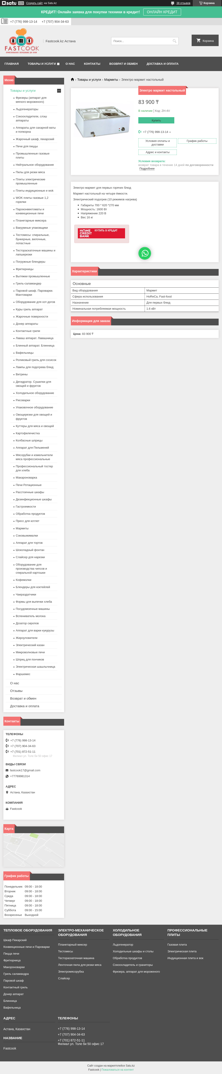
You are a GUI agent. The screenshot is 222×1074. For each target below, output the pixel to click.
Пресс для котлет (27, 521)
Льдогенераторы (27, 109)
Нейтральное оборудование (35, 164)
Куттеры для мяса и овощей (35, 426)
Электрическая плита (182, 951)
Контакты (92, 63)
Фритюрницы (25, 269)
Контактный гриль (15, 987)
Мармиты (111, 79)
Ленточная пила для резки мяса (79, 965)
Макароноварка (26, 477)
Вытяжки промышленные (33, 276)
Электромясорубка (71, 971)
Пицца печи (11, 953)
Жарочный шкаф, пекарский (35, 139)
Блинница (10, 1000)
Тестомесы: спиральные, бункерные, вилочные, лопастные (32, 239)
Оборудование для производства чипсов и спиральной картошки (31, 568)
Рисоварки (23, 400)
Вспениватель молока (30, 616)
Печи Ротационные (29, 485)
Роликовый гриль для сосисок (36, 360)
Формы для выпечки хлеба (34, 601)
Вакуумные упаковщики (32, 227)
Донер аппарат (13, 994)
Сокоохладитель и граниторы (133, 965)
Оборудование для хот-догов (35, 302)
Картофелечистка (28, 433)
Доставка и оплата (163, 63)
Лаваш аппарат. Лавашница (35, 338)
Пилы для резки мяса (30, 172)
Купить (156, 120)
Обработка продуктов (30, 513)
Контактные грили (28, 331)
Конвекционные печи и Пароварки (26, 947)
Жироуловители (26, 638)
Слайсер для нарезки (30, 557)
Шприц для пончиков (30, 659)
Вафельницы (25, 352)
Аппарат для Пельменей (32, 447)
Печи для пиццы (27, 146)
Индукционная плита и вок (186, 958)
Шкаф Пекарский (15, 940)
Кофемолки (23, 580)
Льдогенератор (123, 944)
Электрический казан (30, 645)
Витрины (22, 374)
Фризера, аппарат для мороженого (136, 971)
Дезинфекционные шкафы (34, 499)
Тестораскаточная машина (76, 958)
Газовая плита (177, 944)
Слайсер (64, 978)
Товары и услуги (42, 63)
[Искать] (175, 41)
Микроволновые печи (30, 652)
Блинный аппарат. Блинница (35, 345)
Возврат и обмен (123, 63)
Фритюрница (11, 960)
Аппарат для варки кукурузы (35, 630)
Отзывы (16, 691)
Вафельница (12, 1007)
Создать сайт (34, 3)
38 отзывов (183, 3)
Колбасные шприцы (29, 440)
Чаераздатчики (26, 594)
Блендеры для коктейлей (33, 587)
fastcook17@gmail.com (25, 770)
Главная (11, 63)
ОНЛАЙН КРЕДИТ (162, 12)
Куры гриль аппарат (29, 309)
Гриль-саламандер (28, 283)
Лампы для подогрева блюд (35, 367)
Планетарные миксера (31, 220)
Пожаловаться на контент (117, 1069)
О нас (70, 63)
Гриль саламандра (16, 974)
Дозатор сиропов (27, 623)
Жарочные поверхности (32, 316)
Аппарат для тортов (29, 542)
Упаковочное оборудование (34, 407)
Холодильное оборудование (35, 393)
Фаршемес (23, 674)
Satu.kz (130, 1065)
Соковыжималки (27, 535)
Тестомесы (65, 951)
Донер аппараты (27, 323)
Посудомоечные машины (33, 609)
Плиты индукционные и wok (35, 190)
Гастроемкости (26, 506)
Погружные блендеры (30, 261)
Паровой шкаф (13, 980)
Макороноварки (14, 967)
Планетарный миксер (72, 944)
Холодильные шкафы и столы (133, 951)
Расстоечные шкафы (30, 492)
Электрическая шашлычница (35, 666)
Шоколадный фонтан (30, 550)
